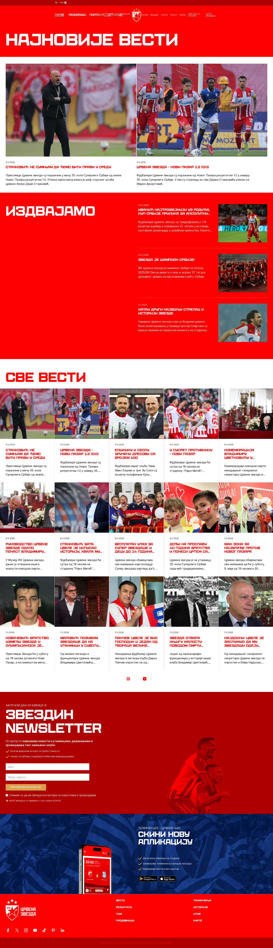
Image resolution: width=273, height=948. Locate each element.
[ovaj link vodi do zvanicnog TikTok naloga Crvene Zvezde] (44, 930)
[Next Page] (144, 679)
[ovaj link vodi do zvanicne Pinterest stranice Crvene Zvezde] (53, 930)
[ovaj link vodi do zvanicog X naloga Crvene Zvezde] (17, 930)
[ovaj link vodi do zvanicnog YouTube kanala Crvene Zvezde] (35, 930)
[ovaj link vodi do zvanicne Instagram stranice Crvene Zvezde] (26, 930)
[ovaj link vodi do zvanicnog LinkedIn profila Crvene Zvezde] (62, 930)
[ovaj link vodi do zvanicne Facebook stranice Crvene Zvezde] (8, 930)
